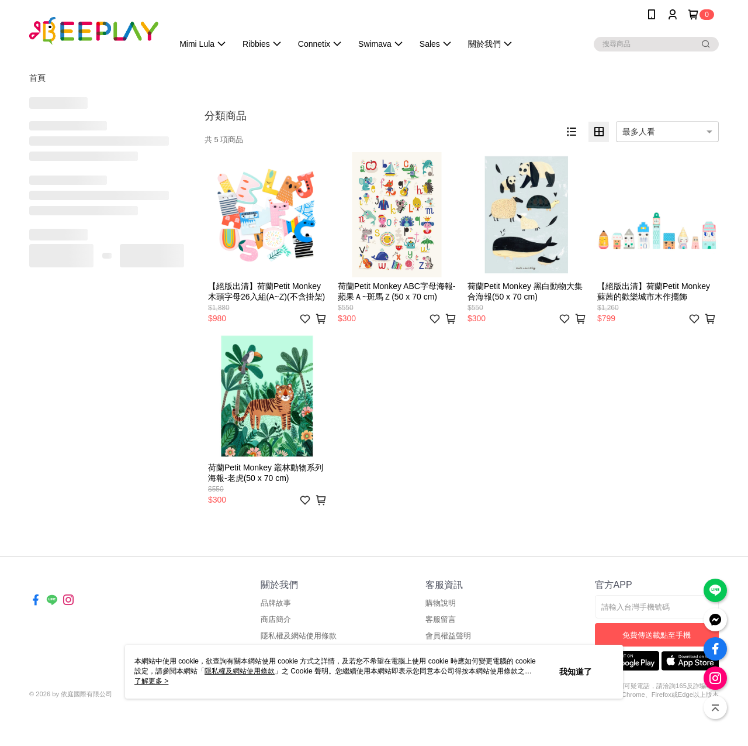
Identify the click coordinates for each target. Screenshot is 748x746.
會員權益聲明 (448, 635)
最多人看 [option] (638, 131)
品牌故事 (276, 603)
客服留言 (440, 619)
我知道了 (575, 671)
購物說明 (440, 603)
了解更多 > (151, 681)
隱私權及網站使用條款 (299, 635)
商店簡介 (276, 619)
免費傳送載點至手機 (656, 635)
